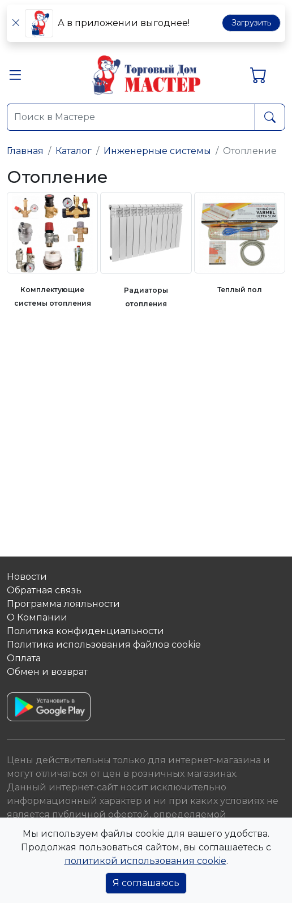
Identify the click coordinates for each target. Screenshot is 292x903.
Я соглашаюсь (146, 883)
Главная (25, 150)
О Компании (37, 617)
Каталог (73, 150)
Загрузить (251, 23)
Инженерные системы (157, 150)
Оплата (24, 658)
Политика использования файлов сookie (104, 644)
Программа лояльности (63, 603)
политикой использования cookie (145, 860)
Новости (27, 576)
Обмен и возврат (47, 671)
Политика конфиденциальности (85, 631)
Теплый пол (239, 289)
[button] (15, 77)
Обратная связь (44, 590)
